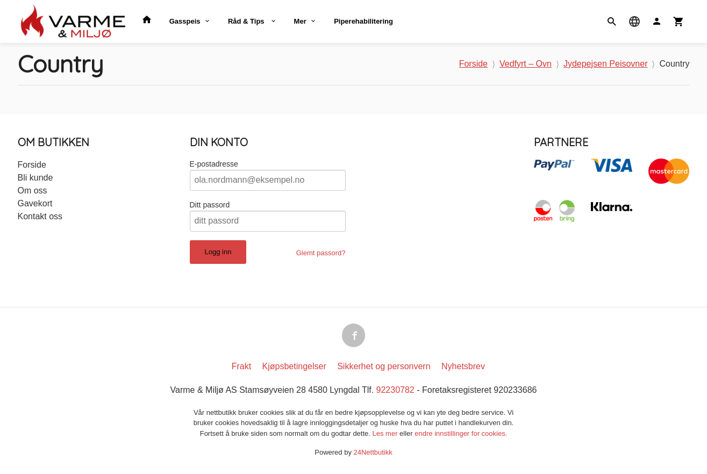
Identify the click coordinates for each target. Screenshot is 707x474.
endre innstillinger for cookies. (461, 433)
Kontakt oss (40, 216)
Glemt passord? (321, 253)
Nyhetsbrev (463, 366)
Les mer (386, 433)
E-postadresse (214, 164)
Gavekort (35, 203)
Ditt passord (210, 204)
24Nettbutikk (373, 452)
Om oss (32, 190)
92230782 (395, 389)
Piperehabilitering (363, 21)
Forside (473, 63)
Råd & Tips (247, 21)
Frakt (241, 366)
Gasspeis (185, 21)
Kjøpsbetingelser (294, 366)
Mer (300, 21)
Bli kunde (35, 177)
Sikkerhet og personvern (383, 366)
